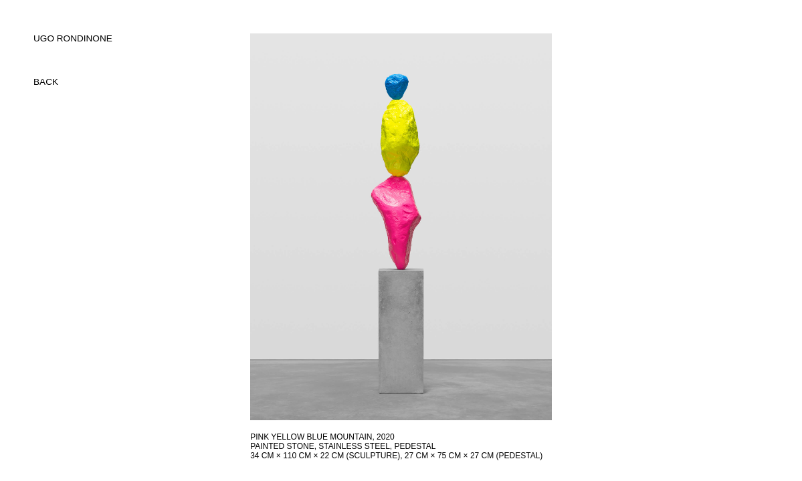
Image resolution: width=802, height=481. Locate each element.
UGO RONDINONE (72, 38)
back (45, 82)
